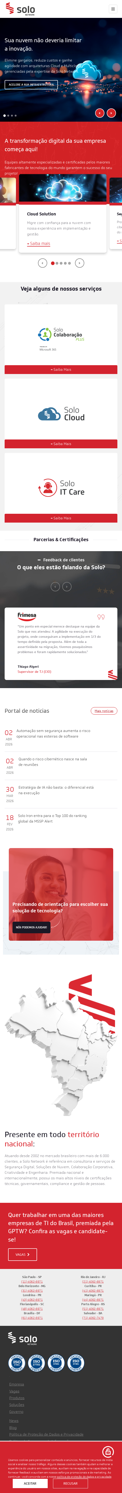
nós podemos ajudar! (31, 927)
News (14, 1420)
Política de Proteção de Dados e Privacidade (46, 1434)
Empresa (16, 1384)
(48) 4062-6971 (32, 1309)
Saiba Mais (61, 369)
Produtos (17, 1398)
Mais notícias (104, 711)
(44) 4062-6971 (93, 1300)
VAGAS (23, 1254)
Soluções (16, 1404)
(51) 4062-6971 (93, 1309)
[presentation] (99, 113)
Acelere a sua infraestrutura (31, 85)
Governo (16, 1411)
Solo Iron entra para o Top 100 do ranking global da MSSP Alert (52, 818)
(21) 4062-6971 (93, 1282)
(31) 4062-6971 (32, 1291)
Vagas (14, 1391)
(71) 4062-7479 (93, 1318)
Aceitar (30, 1483)
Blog (13, 1427)
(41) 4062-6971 (93, 1291)
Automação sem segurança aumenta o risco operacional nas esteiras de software (53, 733)
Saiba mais (38, 243)
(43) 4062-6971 (32, 1300)
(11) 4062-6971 (32, 1282)
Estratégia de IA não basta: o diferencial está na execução (56, 790)
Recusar (70, 1483)
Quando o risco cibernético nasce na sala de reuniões (53, 762)
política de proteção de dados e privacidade (84, 1476)
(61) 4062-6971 (32, 1318)
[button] (4, 115)
